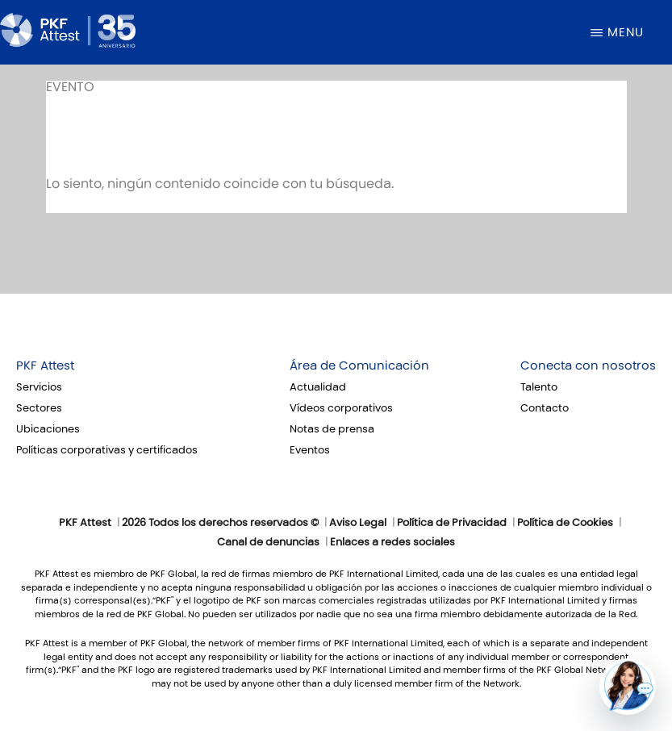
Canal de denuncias (268, 542)
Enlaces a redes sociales (392, 542)
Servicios (39, 387)
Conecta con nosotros (588, 365)
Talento (538, 387)
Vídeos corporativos (341, 408)
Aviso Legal (357, 522)
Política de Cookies (565, 522)
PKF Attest (45, 365)
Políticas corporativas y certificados (107, 450)
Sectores (39, 408)
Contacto (544, 408)
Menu (625, 32)
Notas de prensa (332, 429)
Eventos (310, 450)
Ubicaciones (48, 429)
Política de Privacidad (452, 522)
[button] (627, 686)
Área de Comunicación (359, 365)
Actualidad (318, 387)
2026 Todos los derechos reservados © (220, 522)
